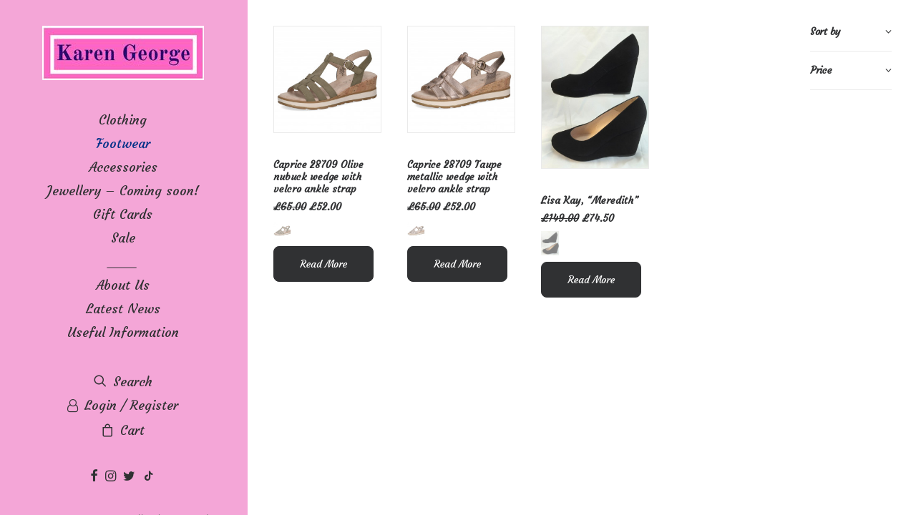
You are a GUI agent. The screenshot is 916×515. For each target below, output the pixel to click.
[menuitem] (96, 477)
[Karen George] (122, 54)
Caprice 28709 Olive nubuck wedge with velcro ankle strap (318, 176)
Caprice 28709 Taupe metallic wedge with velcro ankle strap (454, 176)
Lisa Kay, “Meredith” (589, 200)
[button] (96, 477)
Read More (323, 264)
